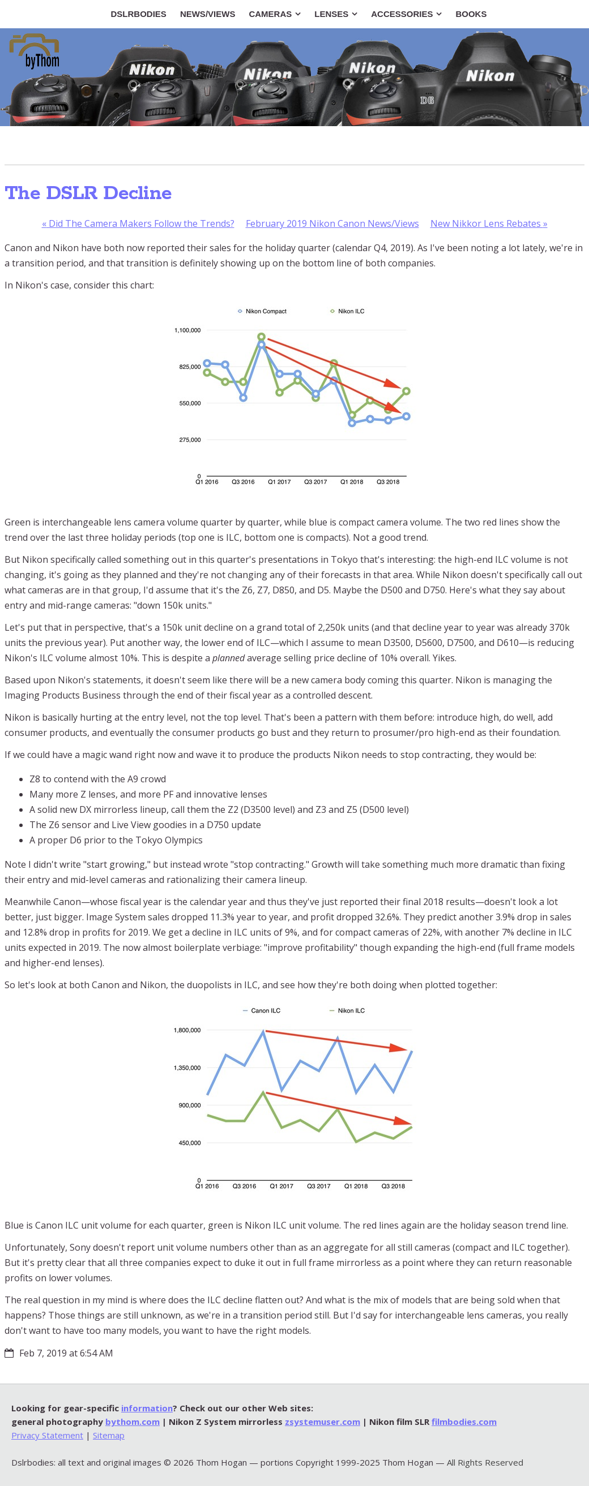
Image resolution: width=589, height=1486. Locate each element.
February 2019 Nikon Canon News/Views (332, 223)
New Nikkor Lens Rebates (489, 223)
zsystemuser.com (322, 1421)
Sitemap (109, 1435)
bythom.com (132, 1421)
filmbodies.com (464, 1421)
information (147, 1408)
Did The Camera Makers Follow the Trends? (138, 223)
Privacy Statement (47, 1435)
